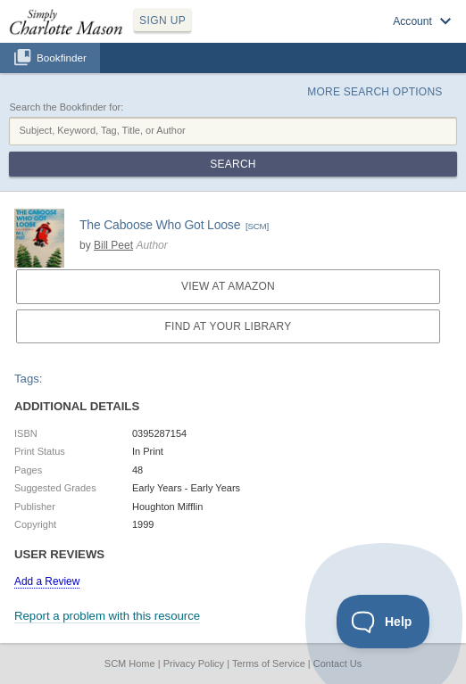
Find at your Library (228, 326)
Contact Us (337, 663)
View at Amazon (228, 286)
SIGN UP (162, 20)
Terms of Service (268, 663)
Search (232, 164)
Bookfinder (62, 57)
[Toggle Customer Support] (383, 621)
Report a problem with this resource (107, 615)
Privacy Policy (193, 663)
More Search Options (374, 92)
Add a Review (46, 581)
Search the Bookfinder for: (66, 107)
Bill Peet (113, 245)
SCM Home (129, 663)
